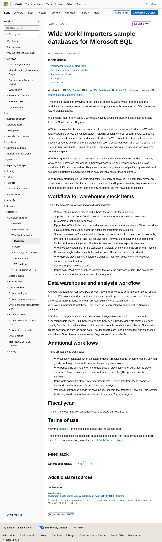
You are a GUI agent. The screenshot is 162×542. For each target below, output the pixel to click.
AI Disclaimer (9, 535)
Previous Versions (28, 535)
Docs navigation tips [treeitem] (16, 47)
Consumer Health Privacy (92, 535)
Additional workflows (61, 74)
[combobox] (22, 28)
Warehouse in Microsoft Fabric (65, 94)
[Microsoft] (6, 4)
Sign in (154, 4)
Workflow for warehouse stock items (68, 66)
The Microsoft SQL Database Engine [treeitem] (23, 72)
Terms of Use (117, 535)
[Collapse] (39, 21)
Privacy (69, 535)
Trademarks (134, 535)
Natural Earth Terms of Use (105, 440)
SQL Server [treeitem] (12, 41)
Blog (43, 535)
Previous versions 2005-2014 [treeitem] (20, 53)
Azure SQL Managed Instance (132, 90)
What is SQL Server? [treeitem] (19, 64)
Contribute (57, 535)
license (63, 428)
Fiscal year (56, 78)
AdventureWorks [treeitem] (19, 229)
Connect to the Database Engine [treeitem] (21, 82)
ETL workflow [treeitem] (20, 264)
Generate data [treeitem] (21, 258)
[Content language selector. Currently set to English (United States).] (18, 527)
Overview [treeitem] (16, 223)
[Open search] (147, 4)
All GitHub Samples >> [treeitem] (22, 270)
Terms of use (57, 82)
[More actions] (155, 23)
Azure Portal (121, 12)
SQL (62, 23)
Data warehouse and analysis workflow (70, 70)
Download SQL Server (144, 12)
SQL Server (73, 90)
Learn (51, 23)
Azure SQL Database (98, 90)
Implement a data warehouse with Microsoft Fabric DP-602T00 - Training (86, 496)
